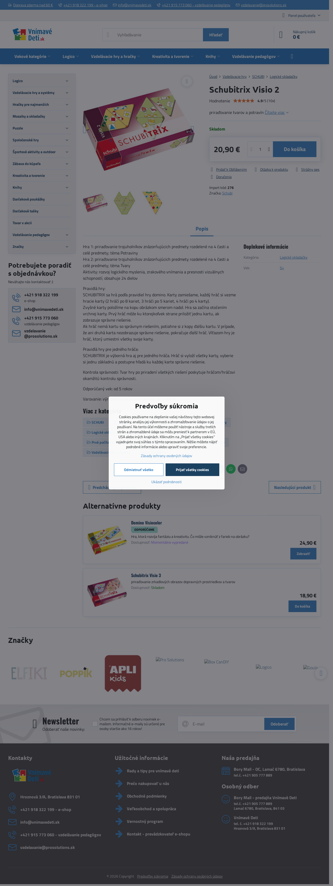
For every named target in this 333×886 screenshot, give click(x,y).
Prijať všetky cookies (192, 469)
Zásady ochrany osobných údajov (166, 455)
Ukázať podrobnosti (166, 481)
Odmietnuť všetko (138, 469)
